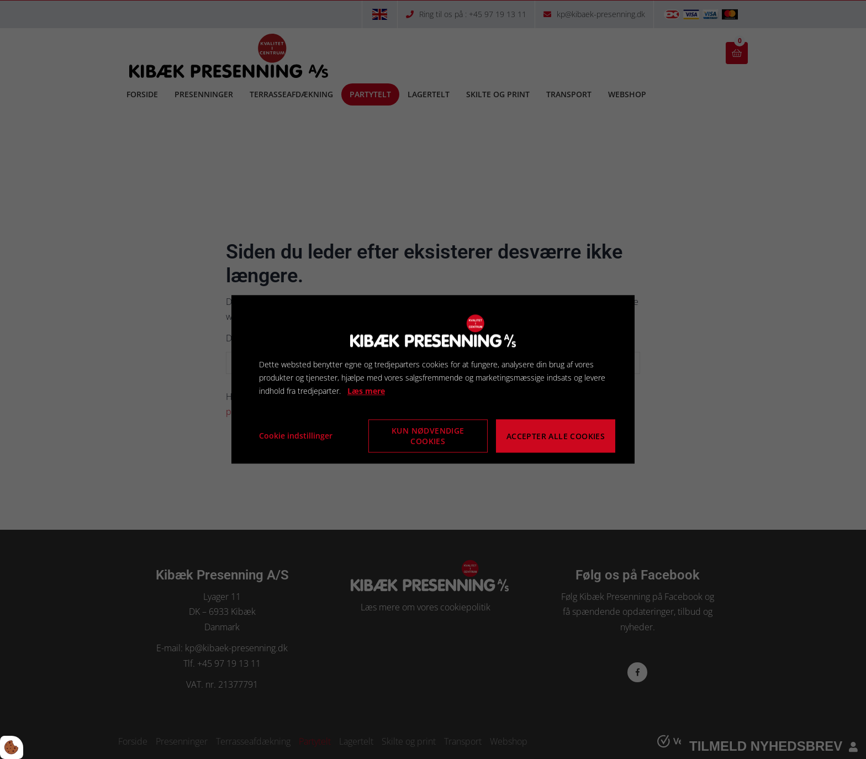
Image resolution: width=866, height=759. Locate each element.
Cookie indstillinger (295, 436)
